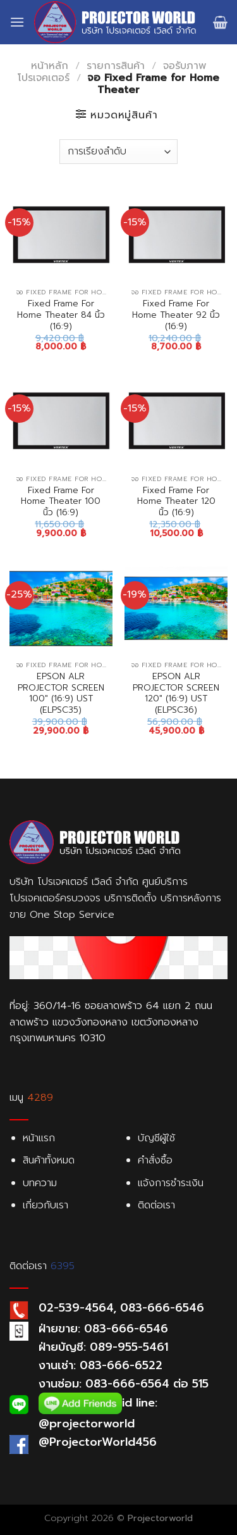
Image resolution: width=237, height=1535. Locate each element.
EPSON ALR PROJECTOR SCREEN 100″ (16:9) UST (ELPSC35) (61, 693)
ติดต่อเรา (156, 1205)
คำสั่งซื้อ (155, 1160)
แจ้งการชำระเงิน (171, 1183)
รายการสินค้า (116, 65)
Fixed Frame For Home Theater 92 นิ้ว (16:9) (176, 315)
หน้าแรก (39, 1138)
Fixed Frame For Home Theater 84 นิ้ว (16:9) (61, 315)
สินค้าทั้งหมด (49, 1160)
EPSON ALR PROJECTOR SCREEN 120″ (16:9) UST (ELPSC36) (176, 693)
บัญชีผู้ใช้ (156, 1138)
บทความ (40, 1183)
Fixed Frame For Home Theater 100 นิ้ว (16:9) (60, 501)
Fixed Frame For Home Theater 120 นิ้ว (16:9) (176, 501)
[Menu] (17, 21)
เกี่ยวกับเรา (45, 1205)
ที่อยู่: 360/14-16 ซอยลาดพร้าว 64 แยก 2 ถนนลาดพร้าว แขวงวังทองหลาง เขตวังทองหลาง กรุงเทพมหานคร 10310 (110, 1022)
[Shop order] (118, 151)
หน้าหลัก (49, 65)
